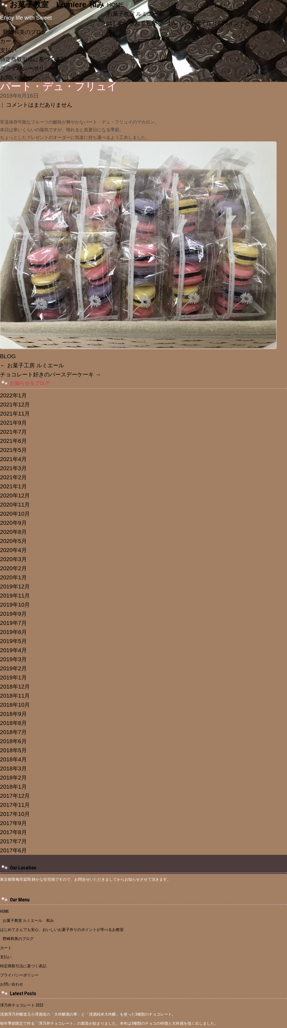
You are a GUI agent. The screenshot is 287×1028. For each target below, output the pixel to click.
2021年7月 (13, 432)
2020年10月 (15, 513)
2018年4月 (13, 759)
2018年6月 (13, 741)
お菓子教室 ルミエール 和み (143, 13)
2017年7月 (13, 841)
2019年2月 (13, 668)
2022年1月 (13, 395)
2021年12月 (15, 404)
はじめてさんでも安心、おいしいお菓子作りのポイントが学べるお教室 (63, 929)
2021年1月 (13, 486)
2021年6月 (13, 441)
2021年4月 (13, 459)
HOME (115, 4)
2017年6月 (13, 850)
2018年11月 (15, 695)
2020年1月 (13, 577)
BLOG (8, 356)
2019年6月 (13, 632)
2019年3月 (13, 659)
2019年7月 (13, 623)
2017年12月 (15, 796)
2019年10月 (15, 604)
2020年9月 (13, 523)
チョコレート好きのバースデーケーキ (50, 374)
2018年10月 (15, 705)
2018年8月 (13, 723)
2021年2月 (13, 477)
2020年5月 (13, 541)
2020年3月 (13, 559)
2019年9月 (13, 614)
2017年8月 (13, 832)
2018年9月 (13, 714)
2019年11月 (15, 595)
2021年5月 (13, 450)
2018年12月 (15, 686)
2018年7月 (13, 732)
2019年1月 (13, 677)
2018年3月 (13, 768)
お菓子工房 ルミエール (32, 365)
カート (8, 41)
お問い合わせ (16, 77)
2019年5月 (13, 641)
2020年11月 (15, 504)
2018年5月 (13, 750)
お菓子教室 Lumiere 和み (57, 4)
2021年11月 (15, 413)
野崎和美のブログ (25, 32)
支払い (8, 50)
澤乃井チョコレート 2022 (21, 1005)
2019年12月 (15, 586)
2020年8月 (13, 532)
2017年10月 (15, 814)
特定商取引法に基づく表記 (33, 59)
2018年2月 (13, 777)
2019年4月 (13, 650)
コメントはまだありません (39, 104)
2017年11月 (15, 805)
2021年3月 (13, 468)
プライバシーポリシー (27, 68)
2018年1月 (13, 786)
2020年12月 (15, 495)
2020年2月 (13, 568)
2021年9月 (13, 422)
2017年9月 (13, 823)
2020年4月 (13, 550)
